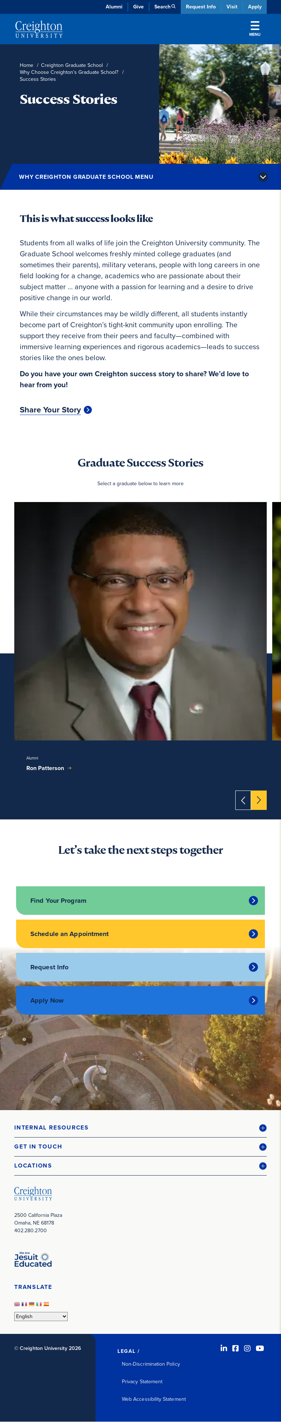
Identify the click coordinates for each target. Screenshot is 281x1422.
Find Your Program (58, 900)
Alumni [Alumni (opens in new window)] (114, 7)
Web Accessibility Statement (154, 1399)
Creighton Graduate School (72, 65)
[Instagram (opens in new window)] (247, 1348)
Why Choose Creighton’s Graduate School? (69, 72)
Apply (255, 7)
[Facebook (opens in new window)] (235, 1348)
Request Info (201, 7)
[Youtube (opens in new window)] (260, 1348)
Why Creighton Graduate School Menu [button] (86, 177)
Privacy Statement (142, 1381)
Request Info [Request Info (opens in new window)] (49, 967)
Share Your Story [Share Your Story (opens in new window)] (50, 410)
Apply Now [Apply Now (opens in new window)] (47, 1000)
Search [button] (162, 7)
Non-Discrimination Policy (151, 1364)
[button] (140, 1128)
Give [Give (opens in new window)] (138, 7)
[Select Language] (41, 1316)
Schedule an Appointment (69, 934)
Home (26, 65)
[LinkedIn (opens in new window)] (224, 1348)
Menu (255, 29)
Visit (231, 7)
